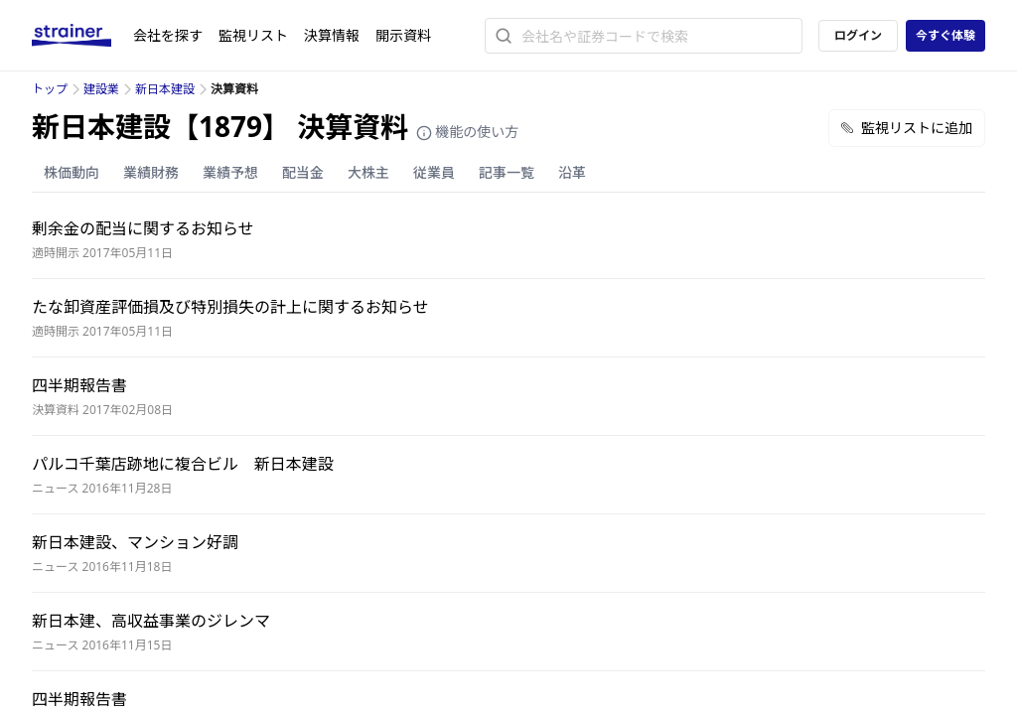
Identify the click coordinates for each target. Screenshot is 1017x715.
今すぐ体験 (945, 35)
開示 (403, 35)
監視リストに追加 (906, 127)
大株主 (368, 172)
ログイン (858, 35)
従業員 (434, 172)
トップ (50, 88)
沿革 (572, 172)
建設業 (101, 88)
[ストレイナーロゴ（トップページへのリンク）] (82, 36)
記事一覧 (506, 172)
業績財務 (151, 172)
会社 (168, 35)
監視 (253, 35)
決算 (332, 35)
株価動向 (71, 172)
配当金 (303, 172)
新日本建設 (165, 88)
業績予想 (230, 172)
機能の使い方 (467, 131)
